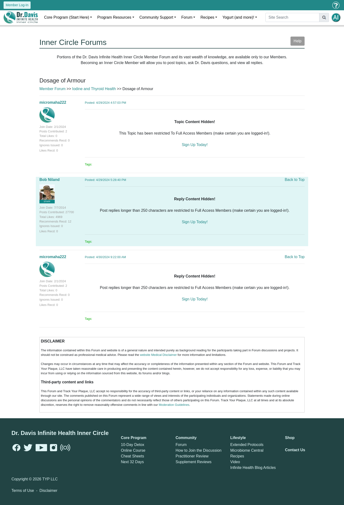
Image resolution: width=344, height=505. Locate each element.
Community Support (156, 17)
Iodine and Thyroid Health (94, 89)
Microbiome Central (246, 450)
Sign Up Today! (195, 145)
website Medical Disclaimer (158, 355)
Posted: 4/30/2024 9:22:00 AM (105, 257)
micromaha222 (52, 102)
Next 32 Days (132, 462)
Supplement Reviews (193, 462)
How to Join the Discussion (198, 450)
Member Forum (52, 89)
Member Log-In (17, 5)
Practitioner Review (192, 456)
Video (235, 462)
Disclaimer (48, 491)
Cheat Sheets (132, 456)
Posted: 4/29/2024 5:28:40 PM (105, 180)
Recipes (207, 17)
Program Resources (114, 17)
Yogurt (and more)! (238, 17)
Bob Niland (49, 180)
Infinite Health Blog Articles (253, 468)
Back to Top (295, 180)
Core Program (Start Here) (66, 17)
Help (297, 41)
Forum (186, 17)
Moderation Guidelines (174, 405)
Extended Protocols (246, 445)
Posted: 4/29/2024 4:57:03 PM (105, 102)
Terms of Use (22, 491)
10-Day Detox (132, 445)
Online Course (133, 450)
